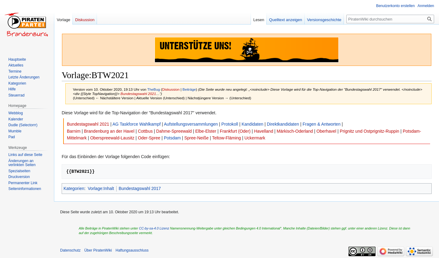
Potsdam (172, 137)
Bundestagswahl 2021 (138, 94)
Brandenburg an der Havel (109, 131)
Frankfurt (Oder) (235, 131)
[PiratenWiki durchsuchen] (390, 19)
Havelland (263, 131)
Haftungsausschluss (132, 250)
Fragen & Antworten (321, 124)
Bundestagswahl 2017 (140, 188)
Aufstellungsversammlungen (191, 124)
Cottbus (145, 131)
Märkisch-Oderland (295, 131)
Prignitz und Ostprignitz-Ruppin (369, 131)
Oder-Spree (149, 137)
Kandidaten (252, 124)
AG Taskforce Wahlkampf (136, 124)
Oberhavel (327, 131)
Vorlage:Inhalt (101, 188)
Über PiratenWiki (98, 250)
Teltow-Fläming (226, 137)
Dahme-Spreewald (174, 131)
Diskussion (170, 89)
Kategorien (74, 188)
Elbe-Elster (205, 131)
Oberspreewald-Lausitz (112, 137)
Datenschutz (70, 250)
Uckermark (255, 137)
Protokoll (229, 124)
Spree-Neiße (196, 137)
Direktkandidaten (283, 124)
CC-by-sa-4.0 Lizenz (154, 228)
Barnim (73, 131)
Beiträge (189, 89)
